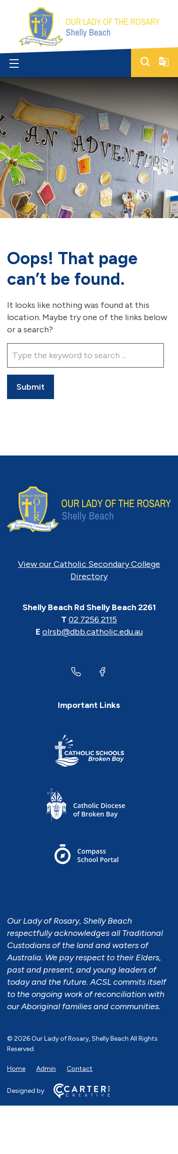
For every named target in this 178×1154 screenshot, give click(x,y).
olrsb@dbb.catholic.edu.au (92, 632)
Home (16, 1069)
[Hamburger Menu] (14, 63)
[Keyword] (85, 355)
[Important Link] (89, 752)
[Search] (145, 61)
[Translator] (164, 61)
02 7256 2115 (93, 619)
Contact (80, 1069)
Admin (46, 1069)
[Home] (89, 509)
